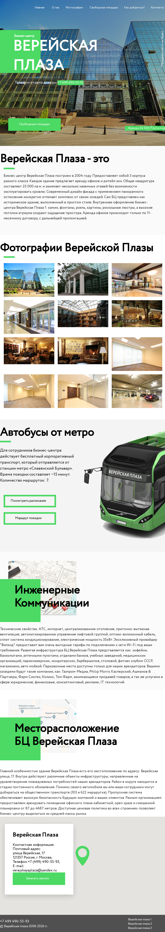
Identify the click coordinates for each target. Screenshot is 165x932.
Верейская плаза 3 (140, 928)
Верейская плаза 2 (140, 924)
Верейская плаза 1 (139, 919)
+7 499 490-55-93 (71, 82)
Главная (39, 7)
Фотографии (74, 7)
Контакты (157, 7)
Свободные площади (104, 7)
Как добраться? (134, 7)
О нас (55, 7)
